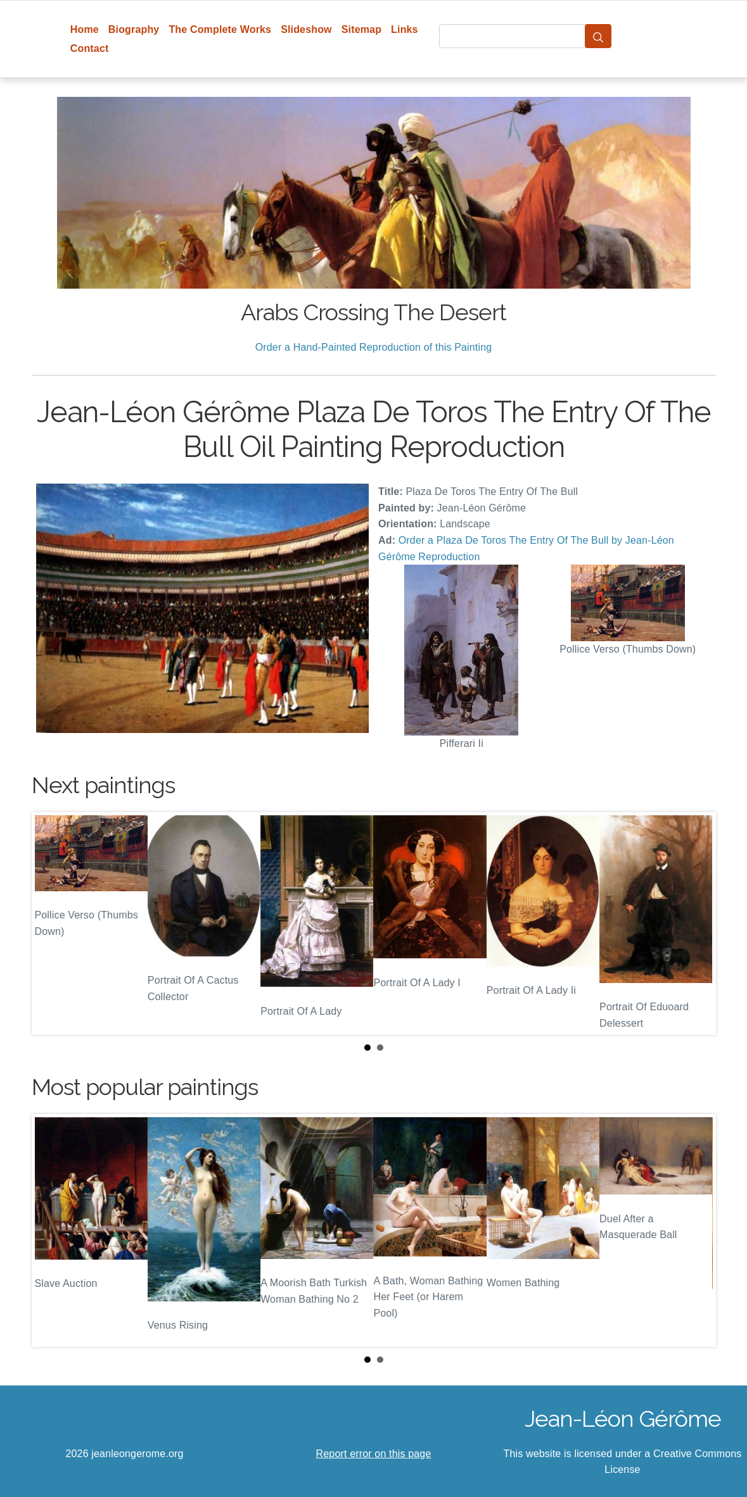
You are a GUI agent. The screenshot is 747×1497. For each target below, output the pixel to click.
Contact (89, 48)
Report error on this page (373, 1453)
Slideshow (306, 29)
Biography (134, 29)
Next (696, 923)
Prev (51, 923)
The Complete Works (220, 29)
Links (404, 29)
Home (84, 29)
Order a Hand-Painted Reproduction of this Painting (373, 347)
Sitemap (361, 29)
